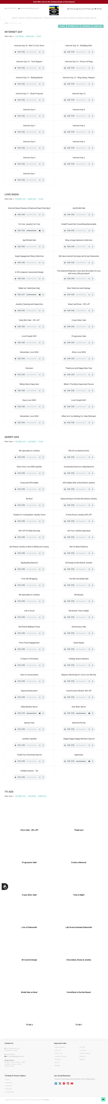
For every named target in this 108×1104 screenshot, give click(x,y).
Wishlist (98, 9)
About (93, 18)
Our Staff (82, 1047)
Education (58, 1065)
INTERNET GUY (73, 26)
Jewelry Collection (60, 1047)
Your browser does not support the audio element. (29, 52)
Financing (71, 9)
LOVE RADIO (86, 26)
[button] (103, 1099)
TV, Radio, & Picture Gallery (52, 18)
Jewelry (14, 18)
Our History (82, 1050)
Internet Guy (8, 1082)
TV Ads (7, 1079)
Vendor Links (37, 18)
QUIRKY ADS (98, 26)
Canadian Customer (61, 1056)
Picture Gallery (9, 1092)
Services (29, 18)
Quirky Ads (8, 1088)
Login (91, 9)
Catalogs (82, 1059)
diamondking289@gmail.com (28, 8)
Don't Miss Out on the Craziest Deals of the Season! (54, 2)
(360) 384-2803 (11, 8)
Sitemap (46, 1100)
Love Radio (8, 1085)
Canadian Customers (83, 18)
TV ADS (62, 26)
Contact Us (82, 1056)
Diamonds (21, 18)
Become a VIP (82, 9)
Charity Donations (69, 18)
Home (6, 23)
